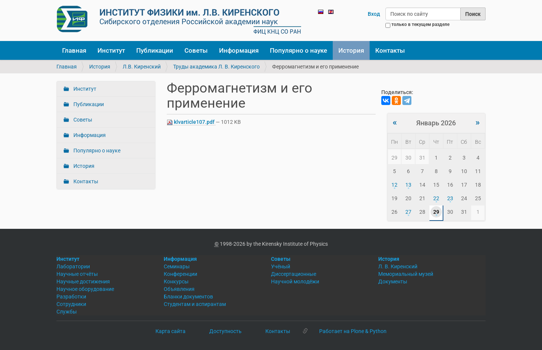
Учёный (280, 266)
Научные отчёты (77, 274)
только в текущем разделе (420, 24)
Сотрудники (71, 304)
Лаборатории (73, 266)
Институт (111, 50)
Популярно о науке (298, 50)
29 (436, 212)
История (351, 50)
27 (408, 212)
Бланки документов (188, 297)
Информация (239, 50)
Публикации (154, 50)
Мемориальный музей (405, 274)
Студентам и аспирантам (195, 304)
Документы (392, 281)
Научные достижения (83, 281)
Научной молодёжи (295, 281)
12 (394, 185)
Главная (74, 50)
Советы (196, 50)
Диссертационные (293, 274)
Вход (374, 14)
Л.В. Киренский (142, 67)
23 (450, 198)
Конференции (180, 274)
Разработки (71, 297)
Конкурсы (176, 281)
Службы (66, 312)
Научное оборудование (85, 289)
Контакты (390, 50)
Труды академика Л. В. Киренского (216, 67)
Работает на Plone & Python (353, 331)
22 (436, 198)
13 (408, 185)
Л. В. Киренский (397, 266)
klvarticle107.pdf (191, 122)
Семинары (177, 266)
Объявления (179, 289)
